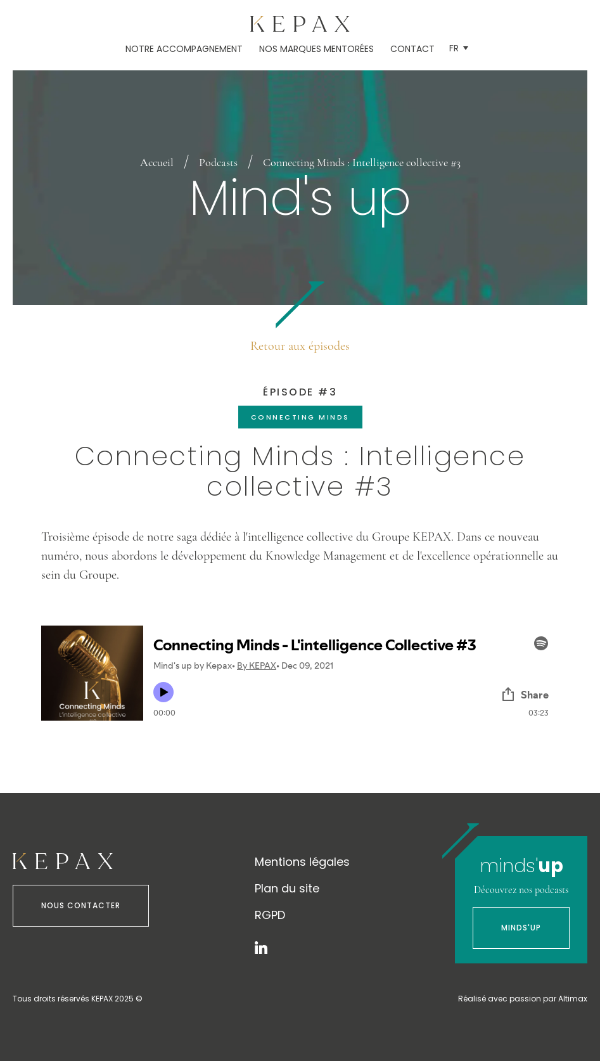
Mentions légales (302, 862)
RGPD (270, 915)
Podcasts (218, 162)
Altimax (572, 998)
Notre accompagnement (184, 48)
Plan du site (287, 888)
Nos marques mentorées (316, 48)
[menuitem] (459, 48)
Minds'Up (521, 927)
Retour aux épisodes (300, 346)
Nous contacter (80, 905)
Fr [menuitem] (454, 48)
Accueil (157, 162)
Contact (412, 48)
